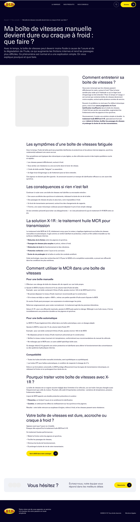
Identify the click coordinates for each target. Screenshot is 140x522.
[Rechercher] (116, 4)
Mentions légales (130, 513)
